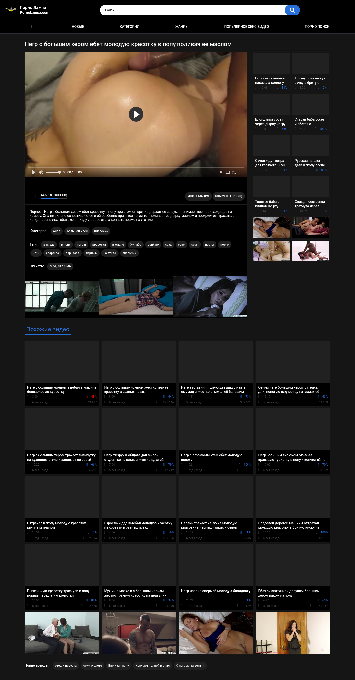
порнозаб (72, 253)
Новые (78, 27)
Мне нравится (29, 196)
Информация (198, 196)
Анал (56, 231)
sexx (168, 244)
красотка (99, 244)
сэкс (181, 244)
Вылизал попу (118, 665)
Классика (101, 231)
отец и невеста (66, 665)
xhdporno (52, 253)
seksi (195, 244)
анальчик (129, 253)
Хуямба (135, 244)
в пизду (48, 244)
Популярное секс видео (246, 27)
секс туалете (92, 665)
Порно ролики (31, 26)
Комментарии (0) (228, 196)
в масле (118, 244)
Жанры (181, 27)
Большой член (77, 231)
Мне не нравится (36, 196)
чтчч (36, 253)
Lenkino (153, 244)
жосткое (110, 253)
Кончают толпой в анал (153, 665)
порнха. (91, 253)
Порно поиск (317, 27)
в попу (66, 244)
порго (224, 244)
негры (81, 244)
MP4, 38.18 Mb (60, 266)
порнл (209, 244)
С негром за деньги (190, 665)
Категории (129, 27)
